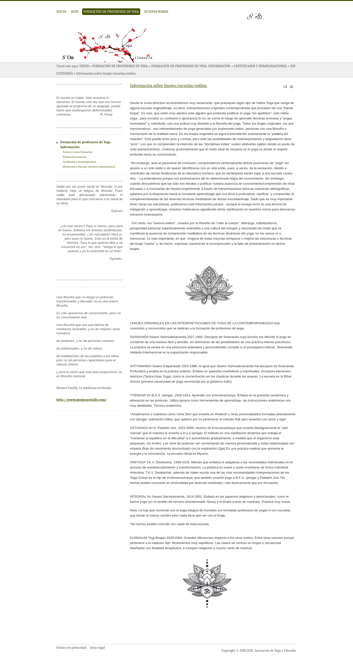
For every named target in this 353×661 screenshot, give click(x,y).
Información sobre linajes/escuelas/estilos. (168, 85)
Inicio (61, 12)
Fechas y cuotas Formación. (78, 152)
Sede (74, 12)
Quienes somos (156, 12)
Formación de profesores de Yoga (111, 12)
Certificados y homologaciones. (260, 66)
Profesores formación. (75, 156)
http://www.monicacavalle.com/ (81, 400)
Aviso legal (97, 648)
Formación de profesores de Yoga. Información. (191, 66)
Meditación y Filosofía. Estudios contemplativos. (89, 166)
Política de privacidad (71, 648)
